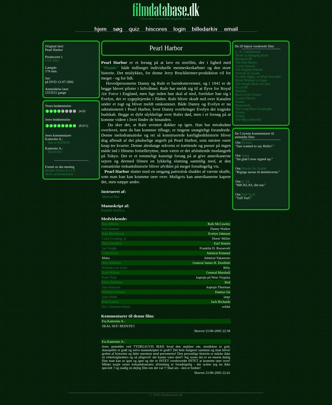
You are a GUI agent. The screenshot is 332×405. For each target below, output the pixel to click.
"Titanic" (110, 67)
